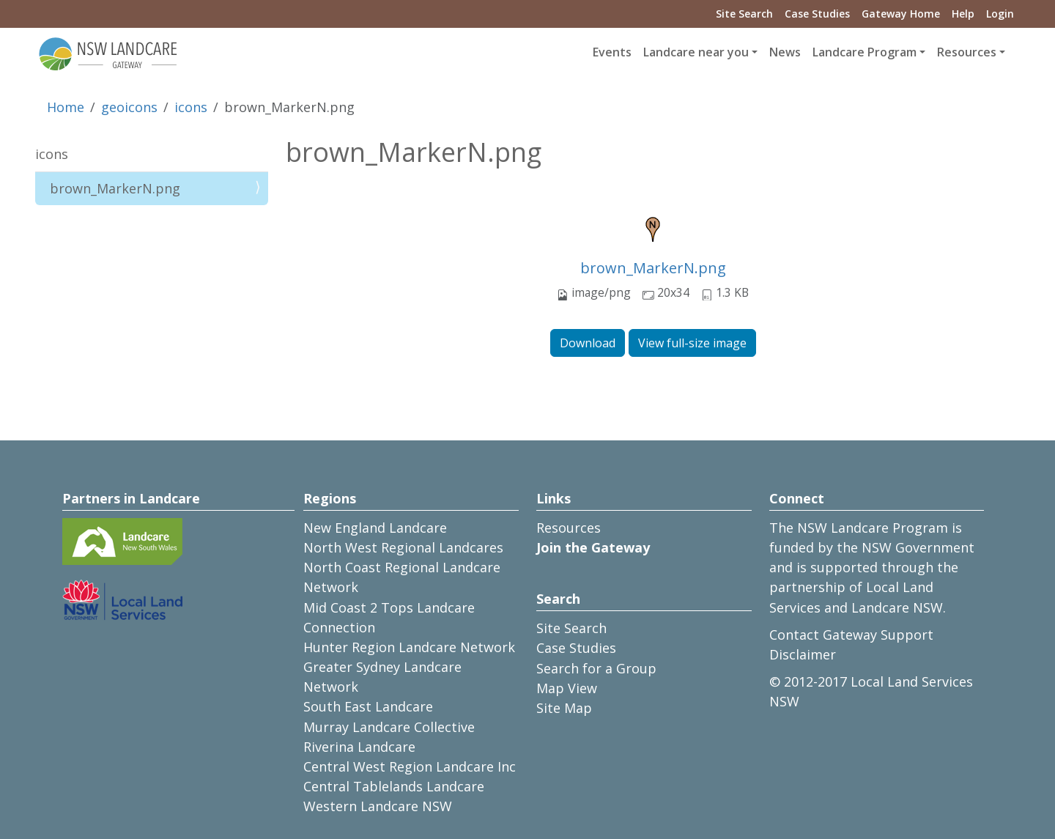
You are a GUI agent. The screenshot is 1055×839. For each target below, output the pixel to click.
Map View (566, 688)
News (785, 52)
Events (612, 52)
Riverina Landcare (359, 746)
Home (65, 107)
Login (1000, 14)
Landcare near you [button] (696, 52)
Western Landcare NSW (377, 806)
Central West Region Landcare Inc (409, 766)
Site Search (744, 14)
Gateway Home (901, 14)
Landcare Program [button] (864, 52)
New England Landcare (375, 527)
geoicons (129, 107)
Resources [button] (966, 52)
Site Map (564, 708)
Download (587, 343)
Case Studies (817, 14)
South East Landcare (368, 706)
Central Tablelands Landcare (393, 786)
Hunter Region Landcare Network (409, 647)
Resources (568, 527)
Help (963, 14)
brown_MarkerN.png (653, 268)
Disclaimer (802, 654)
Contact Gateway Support (851, 634)
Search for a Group (596, 668)
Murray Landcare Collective (389, 727)
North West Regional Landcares (403, 547)
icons (190, 107)
